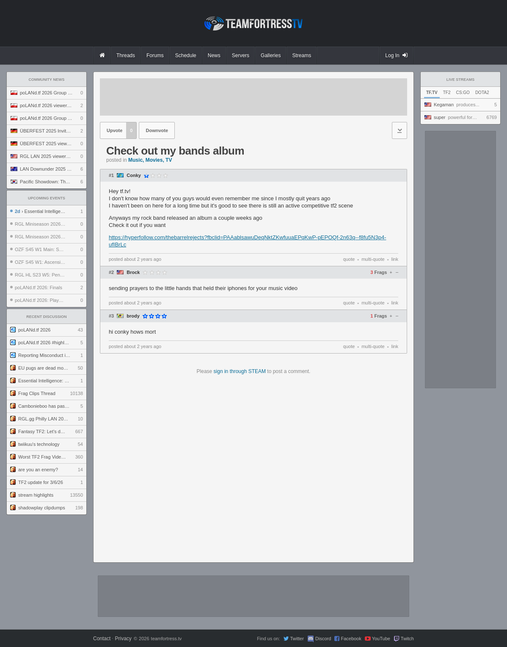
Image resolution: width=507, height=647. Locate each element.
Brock (133, 272)
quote (349, 259)
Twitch (407, 638)
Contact (101, 638)
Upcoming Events (46, 198)
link (394, 259)
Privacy (123, 638)
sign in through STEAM (240, 371)
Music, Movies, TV (150, 160)
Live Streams (460, 79)
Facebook (351, 638)
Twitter (296, 638)
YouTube (381, 638)
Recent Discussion (46, 317)
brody (133, 316)
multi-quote (372, 259)
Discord (323, 638)
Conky (134, 175)
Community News (47, 79)
